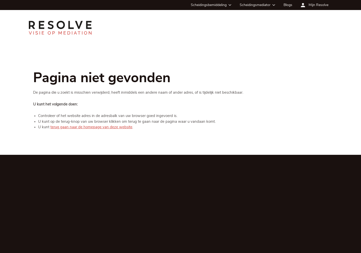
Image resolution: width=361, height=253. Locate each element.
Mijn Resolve (318, 5)
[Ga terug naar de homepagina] (60, 28)
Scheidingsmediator (255, 5)
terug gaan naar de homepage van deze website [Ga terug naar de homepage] (91, 127)
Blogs (288, 5)
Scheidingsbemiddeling (209, 5)
